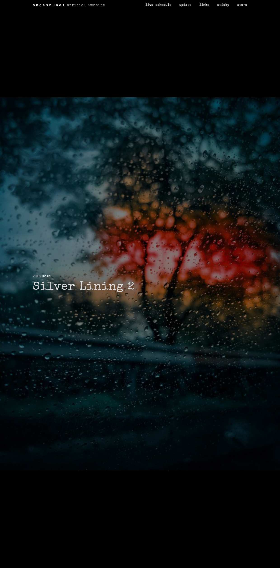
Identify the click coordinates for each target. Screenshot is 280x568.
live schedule (158, 5)
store (242, 5)
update (185, 5)
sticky (223, 5)
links (204, 5)
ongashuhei (49, 5)
